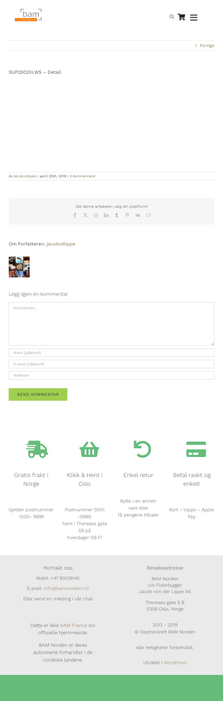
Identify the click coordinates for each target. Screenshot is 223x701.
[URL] (111, 375)
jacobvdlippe (25, 176)
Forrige (207, 45)
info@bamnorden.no (66, 588)
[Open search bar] (172, 16)
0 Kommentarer (83, 176)
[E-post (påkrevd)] (111, 364)
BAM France (73, 625)
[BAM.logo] (28, 10)
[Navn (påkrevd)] (111, 352)
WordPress (175, 662)
